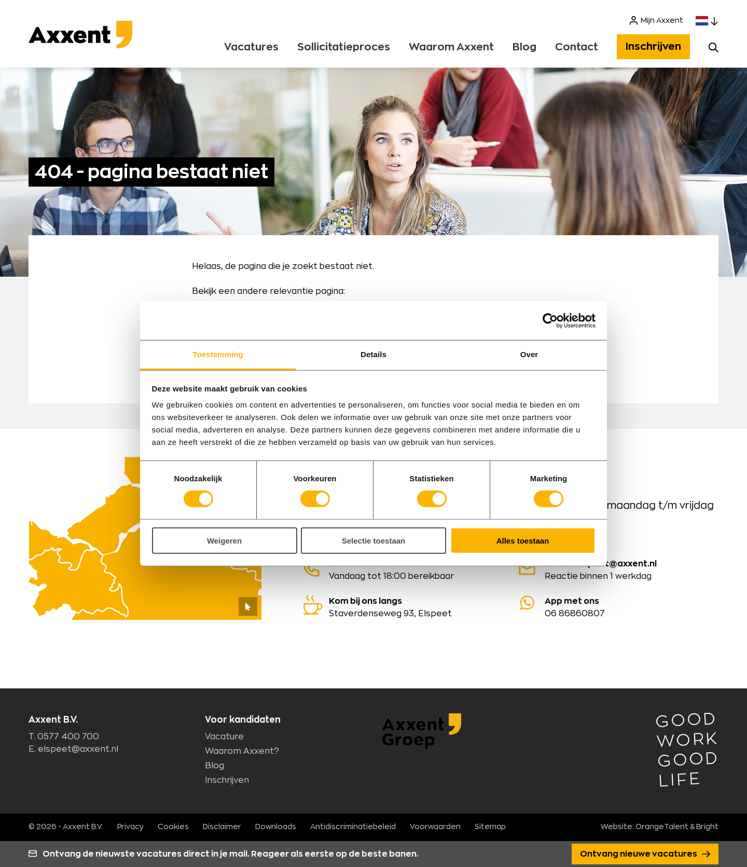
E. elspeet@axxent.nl (73, 749)
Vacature (224, 737)
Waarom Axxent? (242, 751)
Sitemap (490, 827)
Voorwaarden (435, 827)
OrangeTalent (661, 827)
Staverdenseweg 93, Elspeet (403, 606)
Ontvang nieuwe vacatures (645, 854)
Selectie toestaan (374, 540)
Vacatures (251, 47)
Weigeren (224, 540)
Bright (707, 827)
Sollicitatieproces (343, 47)
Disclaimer (222, 827)
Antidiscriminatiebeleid (353, 827)
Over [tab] (529, 354)
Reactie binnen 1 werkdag (619, 569)
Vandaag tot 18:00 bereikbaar (403, 569)
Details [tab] (373, 354)
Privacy (130, 827)
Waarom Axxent (451, 47)
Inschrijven (653, 47)
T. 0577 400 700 (64, 737)
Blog (524, 47)
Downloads (275, 827)
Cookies (173, 827)
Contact (576, 47)
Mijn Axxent (656, 20)
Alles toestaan (522, 540)
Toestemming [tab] (217, 354)
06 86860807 (619, 606)
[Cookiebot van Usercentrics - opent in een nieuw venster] (550, 320)
